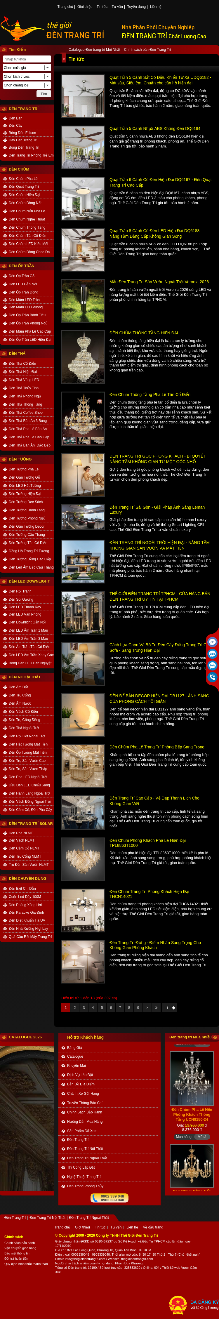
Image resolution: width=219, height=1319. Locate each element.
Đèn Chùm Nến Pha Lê (27, 211)
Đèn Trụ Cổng (20, 695)
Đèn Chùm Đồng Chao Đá (29, 252)
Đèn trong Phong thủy (85, 1186)
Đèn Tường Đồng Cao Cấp (30, 559)
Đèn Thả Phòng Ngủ (25, 396)
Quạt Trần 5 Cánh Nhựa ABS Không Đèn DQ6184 (155, 128)
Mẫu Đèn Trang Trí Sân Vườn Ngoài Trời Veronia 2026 (159, 281)
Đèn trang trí (77, 1267)
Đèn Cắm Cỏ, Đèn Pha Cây (30, 810)
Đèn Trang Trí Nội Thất (85, 1149)
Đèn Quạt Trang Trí (24, 187)
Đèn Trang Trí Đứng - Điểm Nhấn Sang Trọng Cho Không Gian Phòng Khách (155, 945)
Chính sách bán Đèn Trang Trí (147, 50)
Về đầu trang (153, 1227)
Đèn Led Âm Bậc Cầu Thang (31, 567)
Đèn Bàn (15, 118)
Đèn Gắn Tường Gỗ (24, 477)
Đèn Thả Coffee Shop (26, 413)
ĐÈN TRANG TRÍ (75, 35)
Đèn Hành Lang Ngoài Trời (29, 793)
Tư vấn (117, 7)
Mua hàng (184, 1047)
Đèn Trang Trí (77, 1140)
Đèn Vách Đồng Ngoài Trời (30, 802)
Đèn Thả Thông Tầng (25, 404)
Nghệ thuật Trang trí (84, 1177)
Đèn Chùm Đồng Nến (25, 203)
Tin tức (102, 7)
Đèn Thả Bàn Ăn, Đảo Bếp (30, 445)
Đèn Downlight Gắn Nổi (27, 622)
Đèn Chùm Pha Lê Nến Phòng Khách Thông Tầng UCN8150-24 (191, 1118)
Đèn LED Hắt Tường (25, 486)
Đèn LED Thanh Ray (25, 607)
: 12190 (91, 1267)
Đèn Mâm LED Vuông (26, 307)
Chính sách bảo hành (19, 1243)
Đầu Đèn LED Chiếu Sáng (29, 785)
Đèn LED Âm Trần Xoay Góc (31, 655)
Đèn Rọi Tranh (20, 591)
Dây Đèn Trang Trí (23, 140)
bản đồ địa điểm (81, 1084)
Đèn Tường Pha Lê (24, 469)
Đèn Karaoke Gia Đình (26, 912)
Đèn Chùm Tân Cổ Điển (27, 236)
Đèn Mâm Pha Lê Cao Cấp (30, 331)
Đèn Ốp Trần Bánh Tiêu (27, 315)
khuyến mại (76, 1065)
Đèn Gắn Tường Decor (27, 526)
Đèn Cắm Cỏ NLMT (24, 848)
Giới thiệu (84, 7)
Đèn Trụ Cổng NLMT (25, 856)
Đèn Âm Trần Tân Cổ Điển (29, 647)
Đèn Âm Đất (18, 687)
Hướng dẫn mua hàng (84, 1122)
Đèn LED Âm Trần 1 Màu (28, 630)
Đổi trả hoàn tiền (16, 1258)
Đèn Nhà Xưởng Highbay (28, 929)
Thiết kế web (171, 1267)
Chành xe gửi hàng (83, 1094)
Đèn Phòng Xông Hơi (25, 905)
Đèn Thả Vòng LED (24, 380)
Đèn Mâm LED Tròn (24, 300)
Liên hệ (156, 7)
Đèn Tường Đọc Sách (26, 502)
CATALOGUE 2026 (25, 1037)
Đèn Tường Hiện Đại (25, 494)
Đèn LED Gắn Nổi (23, 284)
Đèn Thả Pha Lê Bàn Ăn (28, 429)
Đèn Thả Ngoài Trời (24, 728)
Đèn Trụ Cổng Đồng (24, 720)
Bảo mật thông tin (16, 1253)
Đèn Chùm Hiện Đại (24, 195)
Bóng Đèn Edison (22, 133)
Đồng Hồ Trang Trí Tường (29, 551)
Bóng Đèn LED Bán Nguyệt (30, 663)
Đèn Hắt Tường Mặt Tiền (28, 744)
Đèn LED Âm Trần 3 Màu (28, 639)
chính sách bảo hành (84, 1112)
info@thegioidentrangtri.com (85, 1259)
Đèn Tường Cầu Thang (27, 535)
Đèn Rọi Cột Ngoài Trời (27, 736)
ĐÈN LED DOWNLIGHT (29, 581)
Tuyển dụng (136, 7)
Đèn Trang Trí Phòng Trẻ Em (31, 155)
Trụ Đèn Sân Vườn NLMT (29, 865)
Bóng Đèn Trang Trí (24, 147)
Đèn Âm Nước (20, 703)
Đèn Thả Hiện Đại (23, 372)
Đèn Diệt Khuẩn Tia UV (27, 920)
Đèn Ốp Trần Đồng (23, 292)
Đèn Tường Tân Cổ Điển (28, 543)
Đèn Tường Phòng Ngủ (27, 518)
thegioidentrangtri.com (137, 1259)
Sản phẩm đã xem (82, 1131)
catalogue (75, 1056)
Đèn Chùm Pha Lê (23, 179)
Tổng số (61, 1267)
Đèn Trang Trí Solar (31, 823)
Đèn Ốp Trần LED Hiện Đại (30, 340)
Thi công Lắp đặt (81, 1167)
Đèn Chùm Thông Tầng (27, 227)
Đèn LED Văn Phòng (25, 614)
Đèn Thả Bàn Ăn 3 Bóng (28, 421)
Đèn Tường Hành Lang (27, 510)
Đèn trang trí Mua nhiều (190, 1037)
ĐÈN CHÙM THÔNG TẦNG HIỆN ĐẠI (144, 333)
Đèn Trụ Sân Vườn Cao (27, 761)
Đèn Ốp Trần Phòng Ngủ (28, 323)
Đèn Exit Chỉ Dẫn (22, 889)
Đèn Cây (15, 126)
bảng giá (74, 1048)
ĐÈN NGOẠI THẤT (25, 677)
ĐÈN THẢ (17, 353)
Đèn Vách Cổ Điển (23, 712)
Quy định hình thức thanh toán (26, 1264)
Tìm (44, 94)
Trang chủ (65, 7)
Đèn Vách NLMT (22, 840)
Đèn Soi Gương (21, 599)
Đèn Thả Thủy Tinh (24, 388)
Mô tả (202, 1047)
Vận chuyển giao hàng (20, 1248)
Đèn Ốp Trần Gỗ (21, 276)
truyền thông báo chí (84, 1103)
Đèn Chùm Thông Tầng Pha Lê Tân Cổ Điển (150, 394)
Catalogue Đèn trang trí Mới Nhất (94, 50)
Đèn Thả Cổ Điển (22, 364)
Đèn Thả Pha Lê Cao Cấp (29, 437)
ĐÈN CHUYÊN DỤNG (27, 878)
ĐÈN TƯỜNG (20, 459)
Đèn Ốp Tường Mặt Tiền (28, 752)
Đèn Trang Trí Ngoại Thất (87, 1158)
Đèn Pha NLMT (21, 833)
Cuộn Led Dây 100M (25, 897)
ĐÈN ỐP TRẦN (21, 266)
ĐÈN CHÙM (19, 169)
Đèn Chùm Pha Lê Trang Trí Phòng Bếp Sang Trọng (157, 747)
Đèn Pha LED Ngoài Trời (28, 777)
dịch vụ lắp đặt (80, 1075)
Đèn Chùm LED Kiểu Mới (28, 244)
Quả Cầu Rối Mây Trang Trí (30, 937)
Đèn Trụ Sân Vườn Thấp (28, 769)
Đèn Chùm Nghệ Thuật (27, 219)
